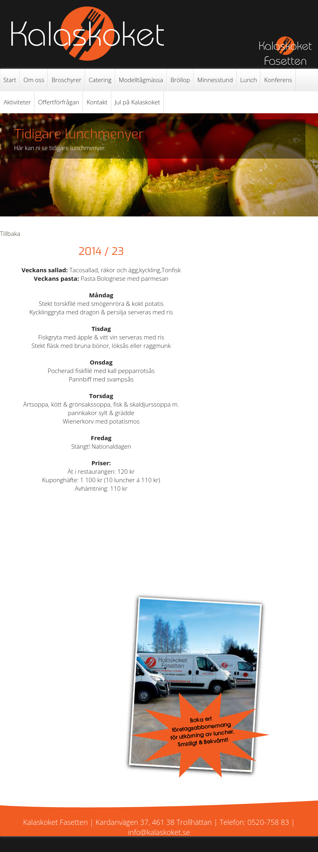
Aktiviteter (17, 102)
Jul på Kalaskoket (137, 102)
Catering (100, 80)
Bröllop (180, 80)
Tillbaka (10, 233)
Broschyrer (66, 80)
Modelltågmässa (141, 80)
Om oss (33, 80)
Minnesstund (215, 80)
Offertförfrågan (58, 102)
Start (9, 80)
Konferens (278, 80)
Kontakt (97, 102)
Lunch (248, 80)
